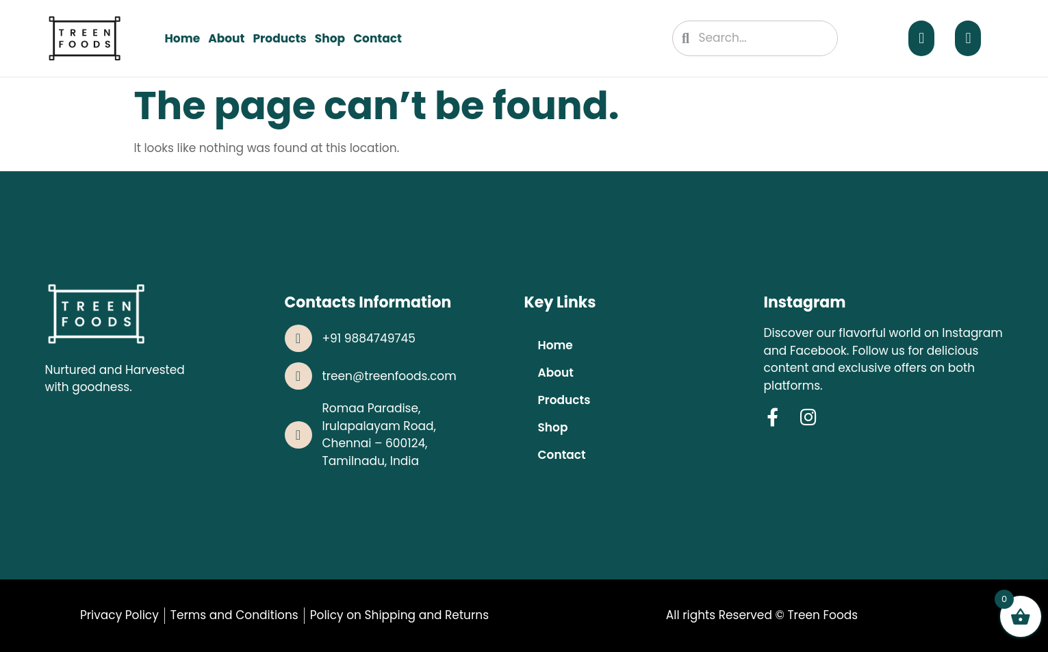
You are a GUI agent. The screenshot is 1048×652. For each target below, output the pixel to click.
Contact (377, 38)
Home (182, 38)
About (226, 38)
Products (279, 38)
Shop (330, 38)
